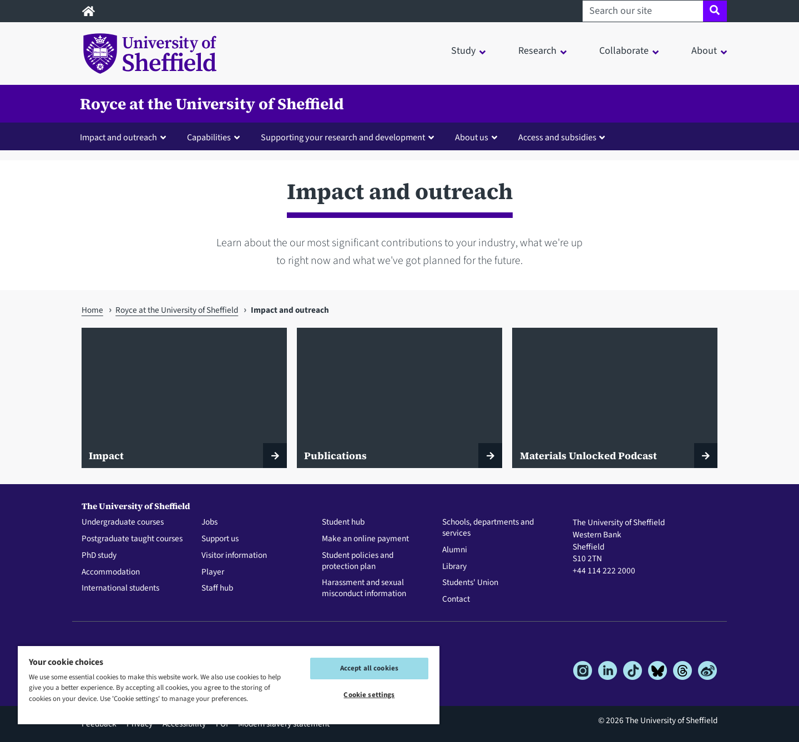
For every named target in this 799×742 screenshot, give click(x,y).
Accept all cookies (369, 668)
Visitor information (234, 555)
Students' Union (470, 582)
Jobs (209, 522)
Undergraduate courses (123, 522)
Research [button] (537, 51)
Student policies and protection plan (357, 561)
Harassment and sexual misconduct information (364, 588)
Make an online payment (365, 539)
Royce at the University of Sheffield (212, 103)
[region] (228, 684)
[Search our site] (643, 11)
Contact (456, 599)
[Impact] (184, 398)
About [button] (704, 51)
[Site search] (715, 11)
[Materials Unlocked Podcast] (614, 398)
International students (120, 588)
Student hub (343, 522)
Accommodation (111, 572)
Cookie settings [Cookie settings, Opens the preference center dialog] (369, 695)
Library (454, 566)
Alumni (454, 550)
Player (212, 572)
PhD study (99, 555)
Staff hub (217, 588)
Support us (220, 539)
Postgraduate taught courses (132, 539)
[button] (125, 137)
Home (92, 310)
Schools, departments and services (488, 528)
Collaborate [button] (624, 51)
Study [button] (463, 51)
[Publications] (399, 398)
